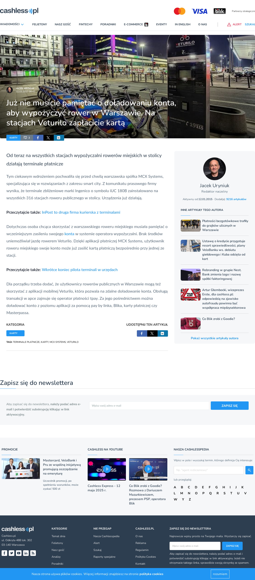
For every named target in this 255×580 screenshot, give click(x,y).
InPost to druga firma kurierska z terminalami (81, 212)
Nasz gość (63, 24)
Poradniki (108, 24)
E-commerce (133, 24)
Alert (96, 543)
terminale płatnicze (43, 163)
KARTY (13, 137)
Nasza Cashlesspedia (106, 536)
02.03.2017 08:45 (25, 91)
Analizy (56, 557)
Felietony (39, 24)
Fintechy (86, 24)
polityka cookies (151, 574)
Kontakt (140, 564)
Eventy (161, 24)
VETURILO (72, 342)
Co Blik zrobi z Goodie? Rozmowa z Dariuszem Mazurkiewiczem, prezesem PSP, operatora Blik (147, 495)
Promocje (10, 449)
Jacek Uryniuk (25, 88)
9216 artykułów (236, 199)
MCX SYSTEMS (58, 342)
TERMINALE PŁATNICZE (26, 342)
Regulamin (142, 550)
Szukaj (97, 550)
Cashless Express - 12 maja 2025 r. (104, 488)
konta (69, 233)
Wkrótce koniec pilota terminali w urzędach (80, 269)
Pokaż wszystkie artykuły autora (214, 338)
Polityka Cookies (145, 557)
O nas (202, 24)
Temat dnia (58, 536)
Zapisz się (232, 546)
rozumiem (220, 574)
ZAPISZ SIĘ (230, 405)
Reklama (140, 543)
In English (182, 24)
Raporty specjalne (104, 557)
